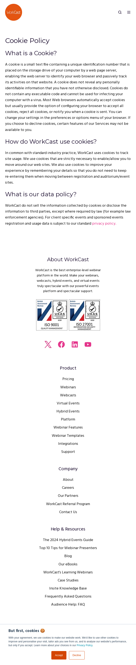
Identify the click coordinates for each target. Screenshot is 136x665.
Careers (68, 488)
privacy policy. (104, 224)
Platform (68, 419)
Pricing (68, 379)
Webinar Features (68, 428)
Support (68, 452)
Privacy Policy (85, 645)
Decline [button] (77, 655)
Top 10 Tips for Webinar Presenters (68, 548)
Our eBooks (68, 564)
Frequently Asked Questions (68, 597)
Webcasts (68, 395)
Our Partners (68, 496)
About (68, 480)
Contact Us (68, 512)
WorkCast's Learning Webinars (68, 572)
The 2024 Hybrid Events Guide (68, 540)
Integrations (68, 444)
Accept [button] (59, 655)
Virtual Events (68, 403)
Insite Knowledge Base (68, 588)
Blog (68, 556)
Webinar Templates (68, 436)
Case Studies (68, 580)
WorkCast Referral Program (68, 504)
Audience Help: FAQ (68, 605)
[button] (120, 12)
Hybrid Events (68, 411)
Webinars (68, 387)
